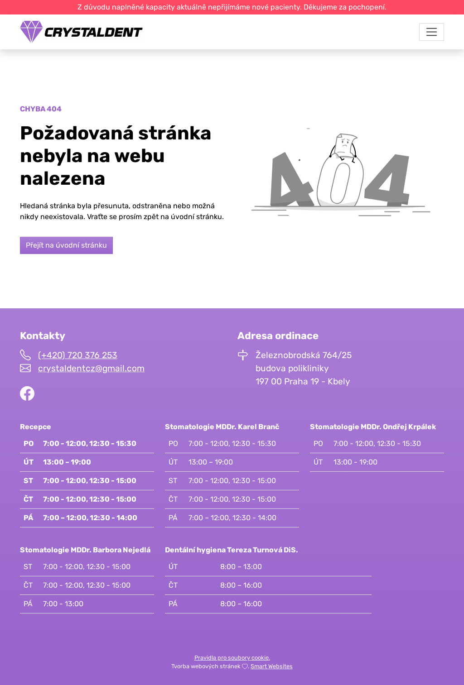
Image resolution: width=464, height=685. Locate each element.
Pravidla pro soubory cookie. (232, 657)
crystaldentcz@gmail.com (91, 368)
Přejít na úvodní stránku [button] (66, 245)
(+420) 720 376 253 (77, 355)
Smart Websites (272, 666)
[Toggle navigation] (431, 32)
